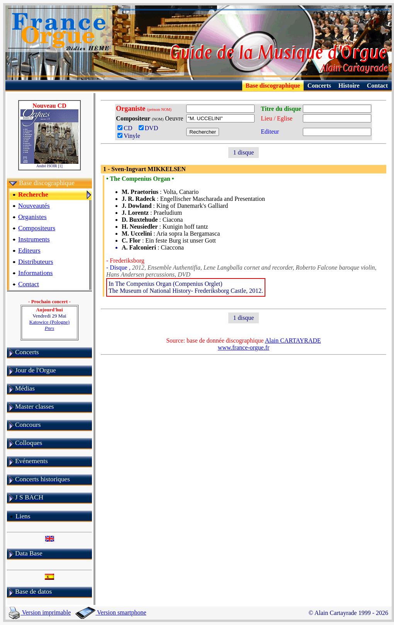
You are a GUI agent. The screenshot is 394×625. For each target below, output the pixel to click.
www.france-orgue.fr (244, 347)
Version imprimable (40, 612)
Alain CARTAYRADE (293, 340)
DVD (150, 128)
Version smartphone (110, 612)
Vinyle (128, 135)
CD (127, 128)
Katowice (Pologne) (49, 325)
